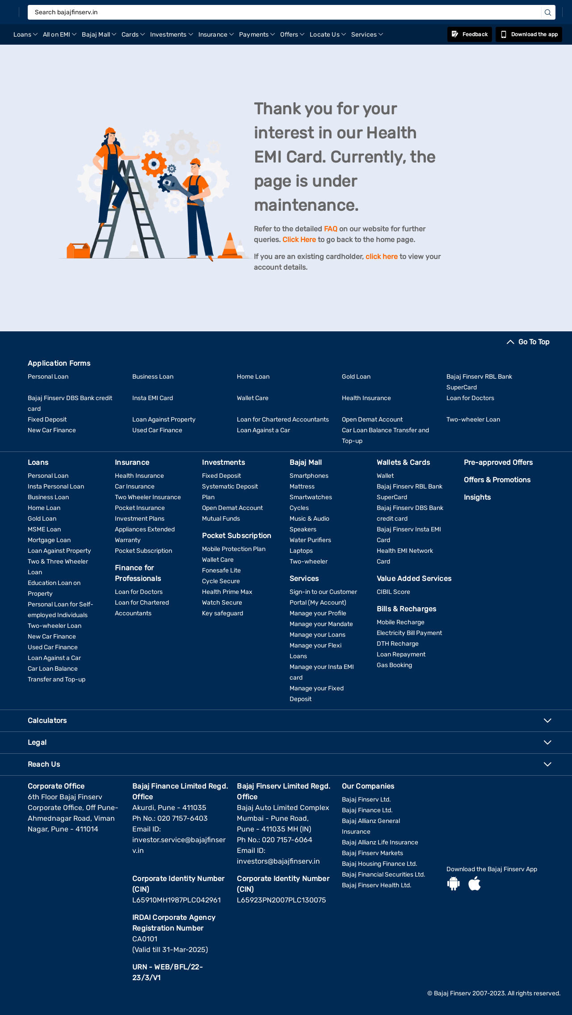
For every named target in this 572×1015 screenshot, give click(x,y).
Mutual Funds (221, 518)
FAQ (330, 229)
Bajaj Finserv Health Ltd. (377, 885)
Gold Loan (356, 376)
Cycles (299, 508)
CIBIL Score (393, 592)
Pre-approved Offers (498, 462)
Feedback (470, 34)
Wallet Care (253, 398)
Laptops (301, 551)
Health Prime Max (227, 592)
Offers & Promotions (497, 480)
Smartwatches (311, 497)
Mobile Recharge (401, 622)
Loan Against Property (164, 419)
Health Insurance (366, 398)
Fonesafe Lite (221, 570)
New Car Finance (52, 430)
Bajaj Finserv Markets (372, 853)
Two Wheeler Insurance (148, 497)
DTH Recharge (398, 643)
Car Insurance (135, 486)
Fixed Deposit (47, 419)
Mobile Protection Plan (233, 549)
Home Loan (253, 376)
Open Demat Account (372, 419)
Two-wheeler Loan (473, 419)
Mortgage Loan (49, 540)
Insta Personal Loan (56, 486)
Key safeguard (222, 613)
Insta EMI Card (152, 398)
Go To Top (534, 342)
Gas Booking (394, 665)
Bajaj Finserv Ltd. (366, 799)
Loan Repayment (401, 654)
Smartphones (309, 476)
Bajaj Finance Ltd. (367, 810)
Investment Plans (139, 518)
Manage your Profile (318, 613)
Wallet (385, 476)
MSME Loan (44, 529)
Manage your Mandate (321, 624)
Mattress (302, 486)
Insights (477, 497)
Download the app (529, 34)
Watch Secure (222, 602)
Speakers (303, 529)
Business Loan (152, 376)
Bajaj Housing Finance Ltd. (379, 864)
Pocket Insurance (140, 508)
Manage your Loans (317, 635)
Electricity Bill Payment (409, 633)
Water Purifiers (310, 540)
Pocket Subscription (143, 551)
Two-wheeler (309, 561)
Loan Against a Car (263, 430)
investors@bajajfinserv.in (278, 861)
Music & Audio (309, 518)
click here (382, 256)
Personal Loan (48, 376)
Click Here (299, 239)
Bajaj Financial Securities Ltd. (383, 874)
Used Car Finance (157, 430)
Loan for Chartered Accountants (283, 419)
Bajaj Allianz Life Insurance (380, 842)
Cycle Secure (221, 581)
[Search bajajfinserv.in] (291, 12)
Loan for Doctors (470, 398)
